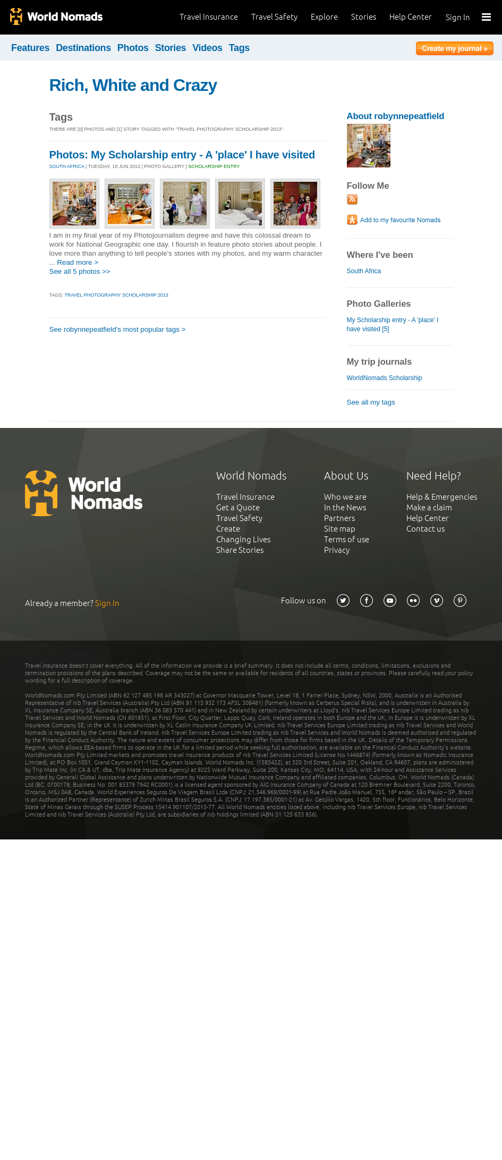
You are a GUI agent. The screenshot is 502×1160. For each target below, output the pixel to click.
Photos (133, 48)
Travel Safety (274, 16)
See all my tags (371, 402)
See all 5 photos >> (79, 271)
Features (30, 48)
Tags (239, 48)
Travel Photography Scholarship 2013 (116, 295)
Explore (324, 16)
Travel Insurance (209, 16)
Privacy (337, 549)
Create (228, 528)
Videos (207, 48)
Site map (339, 528)
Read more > (77, 262)
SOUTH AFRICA (66, 166)
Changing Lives (243, 539)
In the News (345, 507)
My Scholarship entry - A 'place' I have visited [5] (393, 324)
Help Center (410, 16)
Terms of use (346, 539)
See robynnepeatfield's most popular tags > (117, 329)
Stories (363, 16)
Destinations (83, 48)
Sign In (458, 17)
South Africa (364, 271)
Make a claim (429, 507)
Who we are (345, 496)
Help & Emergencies (441, 496)
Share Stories (239, 549)
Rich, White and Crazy (133, 85)
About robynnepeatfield (396, 116)
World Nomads (56, 17)
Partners (339, 518)
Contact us (425, 528)
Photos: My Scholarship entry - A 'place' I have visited (182, 155)
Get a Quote (238, 507)
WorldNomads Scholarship (384, 378)
